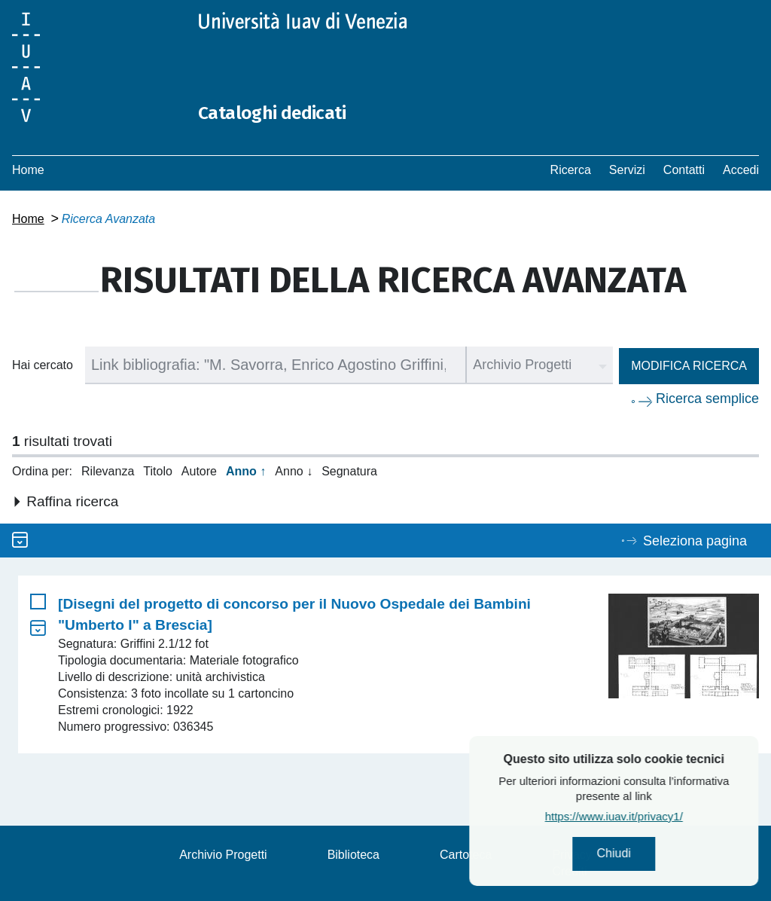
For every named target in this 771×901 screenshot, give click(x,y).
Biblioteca (353, 854)
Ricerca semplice (707, 398)
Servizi (627, 169)
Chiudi (659, 856)
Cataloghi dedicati (288, 111)
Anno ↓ (293, 471)
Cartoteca (466, 854)
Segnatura (349, 471)
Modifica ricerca (689, 365)
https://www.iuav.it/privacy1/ (659, 821)
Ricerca (570, 169)
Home (28, 169)
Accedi (741, 169)
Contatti (684, 169)
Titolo (157, 471)
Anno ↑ (246, 471)
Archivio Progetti (223, 854)
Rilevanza (107, 471)
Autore (199, 471)
